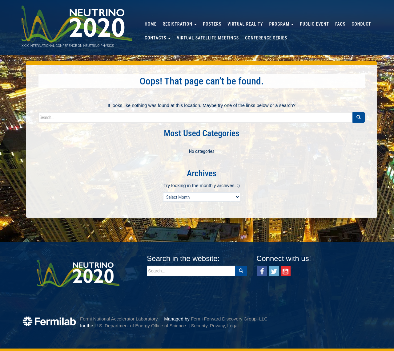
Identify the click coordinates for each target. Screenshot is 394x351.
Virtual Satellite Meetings (208, 37)
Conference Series (266, 37)
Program (281, 24)
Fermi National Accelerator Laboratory (119, 318)
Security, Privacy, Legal (215, 325)
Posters (212, 24)
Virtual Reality (245, 24)
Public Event (314, 24)
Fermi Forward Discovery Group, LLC (229, 318)
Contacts (158, 37)
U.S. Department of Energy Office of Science (140, 325)
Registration (180, 24)
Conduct (361, 24)
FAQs (340, 24)
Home (151, 24)
